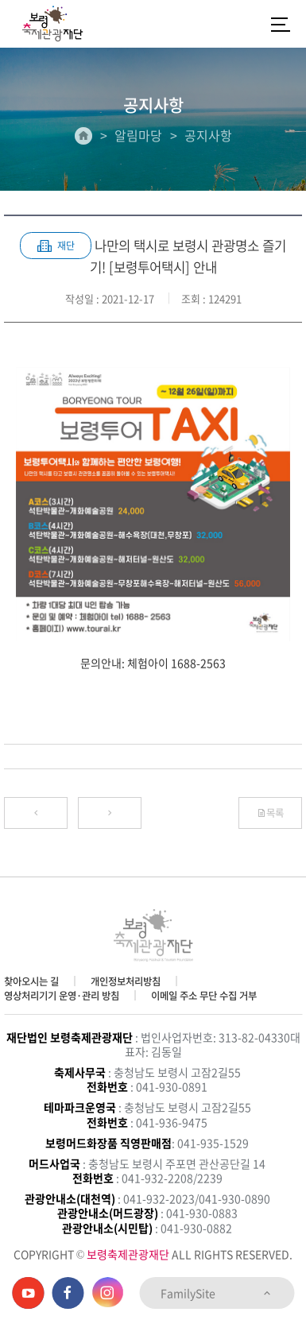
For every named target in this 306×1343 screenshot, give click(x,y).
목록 (270, 813)
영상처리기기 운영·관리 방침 (61, 996)
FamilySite (217, 1293)
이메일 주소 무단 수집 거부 (204, 996)
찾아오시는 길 (31, 981)
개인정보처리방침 (126, 981)
